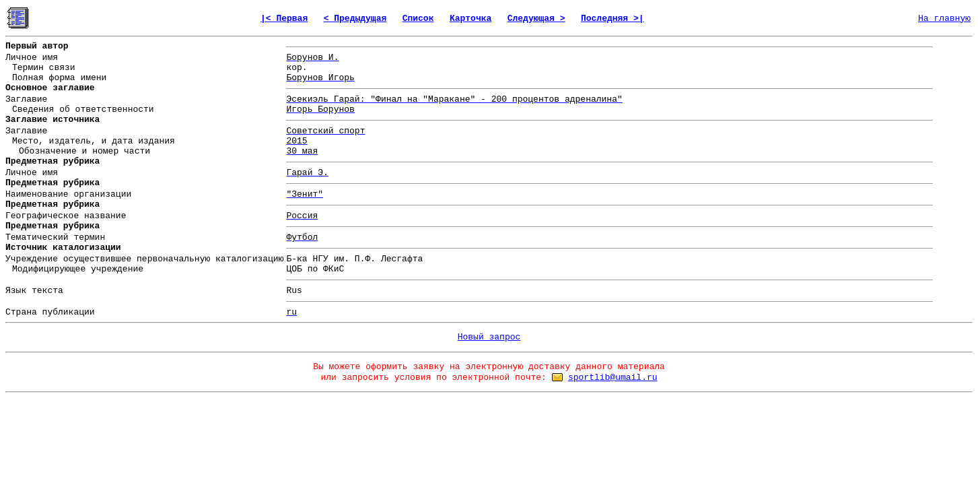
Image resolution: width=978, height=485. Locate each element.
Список (418, 18)
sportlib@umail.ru (613, 378)
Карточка (470, 18)
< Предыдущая (355, 18)
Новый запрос (489, 337)
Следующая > (536, 18)
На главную (944, 18)
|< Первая (284, 18)
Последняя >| (612, 18)
